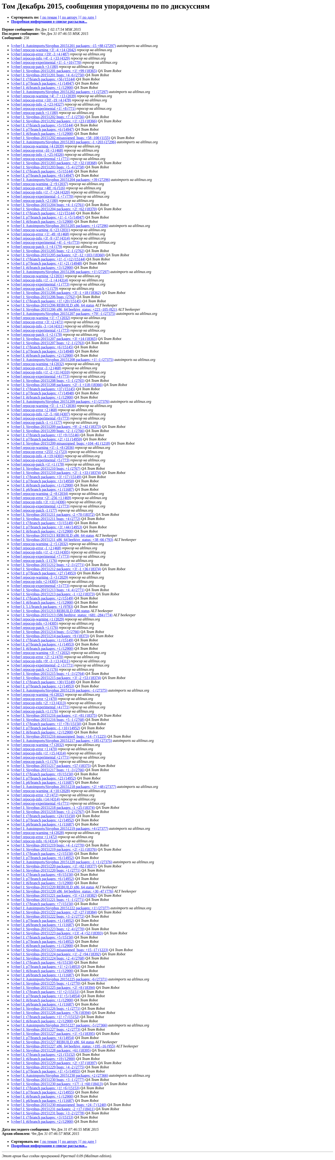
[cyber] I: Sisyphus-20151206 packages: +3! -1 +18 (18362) (56, 293)
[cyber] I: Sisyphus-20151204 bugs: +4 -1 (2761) (47, 205)
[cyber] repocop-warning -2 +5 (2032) (39, 544)
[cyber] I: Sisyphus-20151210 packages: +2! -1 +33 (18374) (56, 473)
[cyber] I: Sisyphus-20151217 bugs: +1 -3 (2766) (47, 770)
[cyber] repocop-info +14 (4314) (35, 799)
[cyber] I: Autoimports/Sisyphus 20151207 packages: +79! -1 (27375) (63, 314)
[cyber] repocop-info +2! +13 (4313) (38, 703)
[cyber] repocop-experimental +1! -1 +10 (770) (46, 62)
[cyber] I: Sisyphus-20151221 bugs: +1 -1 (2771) (47, 900)
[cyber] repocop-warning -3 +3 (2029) (39, 577)
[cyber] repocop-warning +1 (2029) (37, 619)
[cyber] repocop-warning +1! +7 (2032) (40, 318)
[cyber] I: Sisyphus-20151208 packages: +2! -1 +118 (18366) (57, 385)
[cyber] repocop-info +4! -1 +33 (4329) (40, 58)
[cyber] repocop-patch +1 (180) (34, 113)
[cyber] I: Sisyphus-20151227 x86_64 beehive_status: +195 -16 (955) (63, 1046)
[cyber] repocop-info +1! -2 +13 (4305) (40, 552)
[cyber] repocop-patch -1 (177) (34, 510)
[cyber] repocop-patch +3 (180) (34, 67)
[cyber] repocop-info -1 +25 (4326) (37, 155)
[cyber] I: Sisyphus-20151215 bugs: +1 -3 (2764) (47, 674)
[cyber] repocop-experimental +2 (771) (40, 757)
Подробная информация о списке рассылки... (49, 21)
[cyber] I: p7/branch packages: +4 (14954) (42, 1038)
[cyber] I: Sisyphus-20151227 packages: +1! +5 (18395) (53, 1034)
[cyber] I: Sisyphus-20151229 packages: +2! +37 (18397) (54, 1063)
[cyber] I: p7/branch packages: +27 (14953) (43, 573)
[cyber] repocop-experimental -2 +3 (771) (42, 665)
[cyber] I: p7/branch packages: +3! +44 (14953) (46, 527)
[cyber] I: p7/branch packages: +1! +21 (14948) (46, 263)
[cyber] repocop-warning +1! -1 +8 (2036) (42, 448)
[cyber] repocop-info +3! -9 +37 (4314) (40, 238)
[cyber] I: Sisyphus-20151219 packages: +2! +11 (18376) (54, 849)
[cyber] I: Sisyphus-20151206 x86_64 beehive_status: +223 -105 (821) (64, 309)
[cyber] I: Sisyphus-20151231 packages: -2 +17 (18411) (53, 1109)
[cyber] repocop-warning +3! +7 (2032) (40, 653)
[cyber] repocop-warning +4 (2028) (37, 833)
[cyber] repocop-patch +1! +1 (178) (37, 464)
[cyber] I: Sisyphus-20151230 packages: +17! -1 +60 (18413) (57, 1084)
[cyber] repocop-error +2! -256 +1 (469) (41, 498)
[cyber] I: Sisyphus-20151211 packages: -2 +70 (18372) (53, 515)
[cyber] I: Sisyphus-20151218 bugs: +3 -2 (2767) (47, 812)
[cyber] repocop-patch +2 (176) (34, 669)
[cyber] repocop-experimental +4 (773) (40, 376)
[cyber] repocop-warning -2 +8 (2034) (39, 494)
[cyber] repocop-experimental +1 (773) (40, 284)
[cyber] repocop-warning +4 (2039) (37, 146)
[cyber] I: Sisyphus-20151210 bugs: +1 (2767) (45, 468)
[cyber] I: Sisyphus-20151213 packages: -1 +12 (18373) (53, 594)
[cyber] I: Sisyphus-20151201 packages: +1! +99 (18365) (54, 71)
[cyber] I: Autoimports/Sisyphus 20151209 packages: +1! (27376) (60, 401)
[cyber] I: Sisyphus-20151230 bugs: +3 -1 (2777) (47, 1080)
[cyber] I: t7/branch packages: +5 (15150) (42, 937)
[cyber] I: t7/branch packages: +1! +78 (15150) (46, 724)
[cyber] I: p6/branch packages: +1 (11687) (42, 489)
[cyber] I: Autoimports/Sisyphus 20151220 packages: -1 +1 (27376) (61, 862)
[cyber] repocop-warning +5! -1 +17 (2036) (43, 406)
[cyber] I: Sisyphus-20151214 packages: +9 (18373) (50, 636)
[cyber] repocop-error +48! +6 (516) (38, 188)
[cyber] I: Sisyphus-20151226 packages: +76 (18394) (51, 1013)
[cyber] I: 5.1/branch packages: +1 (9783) (42, 607)
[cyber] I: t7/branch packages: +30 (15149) (43, 682)
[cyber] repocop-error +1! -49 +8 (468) (40, 234)
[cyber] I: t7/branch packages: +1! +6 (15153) (45, 1088)
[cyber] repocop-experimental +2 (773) (40, 506)
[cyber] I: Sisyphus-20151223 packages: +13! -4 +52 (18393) (57, 933)
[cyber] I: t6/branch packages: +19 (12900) (43, 1059)
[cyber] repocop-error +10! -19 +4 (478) (41, 100)
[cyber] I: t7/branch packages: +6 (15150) (42, 962)
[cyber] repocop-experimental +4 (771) (40, 707)
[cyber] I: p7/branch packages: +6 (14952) (42, 858)
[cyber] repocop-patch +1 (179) (34, 288)
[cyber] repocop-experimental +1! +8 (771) (43, 108)
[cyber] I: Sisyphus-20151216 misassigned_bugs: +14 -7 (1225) (58, 736)
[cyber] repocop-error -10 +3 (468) (37, 150)
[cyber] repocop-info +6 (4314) (34, 841)
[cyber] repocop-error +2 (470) (34, 699)
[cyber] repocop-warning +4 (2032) (37, 364)
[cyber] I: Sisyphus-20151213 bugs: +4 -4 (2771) (47, 590)
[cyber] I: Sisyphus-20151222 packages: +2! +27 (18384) (54, 912)
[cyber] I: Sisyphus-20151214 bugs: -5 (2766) (45, 632)
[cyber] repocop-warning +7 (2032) (37, 745)
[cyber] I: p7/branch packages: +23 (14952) (43, 778)
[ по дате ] (88, 17)
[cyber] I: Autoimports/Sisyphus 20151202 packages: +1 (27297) (59, 92)
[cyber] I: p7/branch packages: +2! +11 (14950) (46, 439)
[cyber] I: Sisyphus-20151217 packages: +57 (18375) (51, 766)
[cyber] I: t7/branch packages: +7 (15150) (42, 904)
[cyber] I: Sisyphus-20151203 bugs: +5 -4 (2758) (47, 167)
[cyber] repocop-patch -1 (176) (34, 561)
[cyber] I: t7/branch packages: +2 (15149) (42, 598)
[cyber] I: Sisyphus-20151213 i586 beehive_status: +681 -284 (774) (61, 615)
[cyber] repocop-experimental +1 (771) (40, 159)
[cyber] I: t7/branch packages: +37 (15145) (43, 389)
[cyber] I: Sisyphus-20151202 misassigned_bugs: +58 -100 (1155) (60, 138)
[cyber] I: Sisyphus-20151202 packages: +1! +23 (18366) (54, 121)
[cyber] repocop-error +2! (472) (34, 795)
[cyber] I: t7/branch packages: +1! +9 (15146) (45, 435)
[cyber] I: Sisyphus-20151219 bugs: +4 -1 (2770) (47, 845)
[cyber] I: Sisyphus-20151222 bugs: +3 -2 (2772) (47, 916)
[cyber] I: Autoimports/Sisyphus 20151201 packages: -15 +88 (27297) (63, 46)
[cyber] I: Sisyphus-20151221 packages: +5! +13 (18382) (54, 895)
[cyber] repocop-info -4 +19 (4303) (37, 456)
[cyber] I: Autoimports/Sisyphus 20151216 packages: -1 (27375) (59, 690)
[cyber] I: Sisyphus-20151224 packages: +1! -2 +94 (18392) (56, 954)
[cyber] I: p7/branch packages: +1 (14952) (42, 921)
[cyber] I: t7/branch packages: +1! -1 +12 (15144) (48, 259)
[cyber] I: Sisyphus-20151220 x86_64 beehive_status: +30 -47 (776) (62, 891)
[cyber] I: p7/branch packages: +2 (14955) (42, 1092)
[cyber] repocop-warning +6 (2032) (37, 695)
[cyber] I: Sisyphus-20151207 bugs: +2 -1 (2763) (47, 343)
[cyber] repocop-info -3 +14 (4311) (37, 326)
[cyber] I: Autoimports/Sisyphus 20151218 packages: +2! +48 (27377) (63, 787)
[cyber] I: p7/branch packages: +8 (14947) (42, 175)
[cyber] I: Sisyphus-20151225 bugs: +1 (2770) (45, 983)
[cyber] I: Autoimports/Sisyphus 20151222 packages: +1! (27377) (60, 908)
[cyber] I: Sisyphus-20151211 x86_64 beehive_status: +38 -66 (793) (62, 540)
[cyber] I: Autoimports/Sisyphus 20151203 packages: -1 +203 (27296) (63, 142)
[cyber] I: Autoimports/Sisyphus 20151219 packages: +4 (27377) (59, 828)
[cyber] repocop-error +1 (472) (34, 837)
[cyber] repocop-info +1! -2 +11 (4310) (40, 372)
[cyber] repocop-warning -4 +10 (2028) (40, 791)
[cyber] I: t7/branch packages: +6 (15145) (42, 347)
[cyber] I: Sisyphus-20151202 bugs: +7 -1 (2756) (47, 117)
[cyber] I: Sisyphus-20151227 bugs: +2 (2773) (45, 1029)
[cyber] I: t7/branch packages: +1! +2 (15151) (45, 992)
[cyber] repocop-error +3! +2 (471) (37, 322)
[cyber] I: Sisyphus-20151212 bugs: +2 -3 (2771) (47, 565)
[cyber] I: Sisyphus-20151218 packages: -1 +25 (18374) (53, 808)
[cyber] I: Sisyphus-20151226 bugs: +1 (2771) (45, 1008)
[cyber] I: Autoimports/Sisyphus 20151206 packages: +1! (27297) (60, 272)
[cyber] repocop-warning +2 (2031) (37, 276)
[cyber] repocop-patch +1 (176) (34, 628)
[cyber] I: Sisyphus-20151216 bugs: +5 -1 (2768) (47, 720)
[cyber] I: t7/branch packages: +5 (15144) (42, 125)
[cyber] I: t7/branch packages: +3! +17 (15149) (46, 477)
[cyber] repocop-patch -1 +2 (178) (36, 335)
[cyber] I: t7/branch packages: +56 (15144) (43, 79)
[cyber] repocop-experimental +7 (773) (40, 556)
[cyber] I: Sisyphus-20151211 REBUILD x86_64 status (52, 535)
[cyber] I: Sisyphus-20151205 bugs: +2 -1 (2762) (47, 251)
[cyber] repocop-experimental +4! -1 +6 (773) (45, 242)
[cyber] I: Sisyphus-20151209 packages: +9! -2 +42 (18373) (56, 427)
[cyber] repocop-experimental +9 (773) (40, 418)
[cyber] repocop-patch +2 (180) (34, 201)
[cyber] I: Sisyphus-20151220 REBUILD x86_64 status (52, 887)
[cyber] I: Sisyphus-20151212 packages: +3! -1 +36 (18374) (56, 569)
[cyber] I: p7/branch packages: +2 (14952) (42, 820)
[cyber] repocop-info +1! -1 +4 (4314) (39, 280)
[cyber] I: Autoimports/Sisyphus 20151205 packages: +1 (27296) (59, 226)
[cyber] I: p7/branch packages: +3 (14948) (42, 351)
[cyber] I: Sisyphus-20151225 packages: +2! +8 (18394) (53, 988)
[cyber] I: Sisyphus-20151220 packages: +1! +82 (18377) (54, 866)
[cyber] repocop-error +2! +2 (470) (37, 657)
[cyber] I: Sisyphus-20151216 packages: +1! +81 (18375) (54, 715)
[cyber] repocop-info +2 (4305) (34, 581)
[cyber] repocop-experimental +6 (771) (40, 803)
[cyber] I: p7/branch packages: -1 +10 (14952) (45, 728)
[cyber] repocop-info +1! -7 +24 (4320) (40, 192)
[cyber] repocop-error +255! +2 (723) (39, 452)
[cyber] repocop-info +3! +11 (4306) (38, 502)
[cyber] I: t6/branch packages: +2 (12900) (42, 355)
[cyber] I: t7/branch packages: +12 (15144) (43, 213)
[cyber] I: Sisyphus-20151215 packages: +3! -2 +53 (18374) (56, 678)
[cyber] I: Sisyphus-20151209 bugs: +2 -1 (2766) (47, 431)
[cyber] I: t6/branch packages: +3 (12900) (42, 221)
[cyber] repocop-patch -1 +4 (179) (36, 247)
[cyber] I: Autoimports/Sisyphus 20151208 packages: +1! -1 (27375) (62, 360)
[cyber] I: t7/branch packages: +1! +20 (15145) (46, 301)
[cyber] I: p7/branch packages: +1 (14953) (42, 644)
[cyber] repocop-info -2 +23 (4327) (37, 104)
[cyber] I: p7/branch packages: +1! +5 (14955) (45, 1071)
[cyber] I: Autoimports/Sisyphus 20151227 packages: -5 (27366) (59, 1025)
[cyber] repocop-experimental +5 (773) (40, 460)
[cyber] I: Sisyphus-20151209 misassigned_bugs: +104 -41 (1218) (60, 443)
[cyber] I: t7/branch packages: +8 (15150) (42, 875)
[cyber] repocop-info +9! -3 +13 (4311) (40, 661)
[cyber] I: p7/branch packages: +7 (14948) (42, 393)
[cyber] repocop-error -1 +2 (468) (36, 548)
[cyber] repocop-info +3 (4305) (34, 623)
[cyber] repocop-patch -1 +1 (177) (36, 422)
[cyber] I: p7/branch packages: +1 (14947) (42, 83)
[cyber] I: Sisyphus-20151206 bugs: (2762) (43, 297)
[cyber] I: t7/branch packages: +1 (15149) (42, 640)
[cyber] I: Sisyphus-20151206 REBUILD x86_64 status (52, 305)
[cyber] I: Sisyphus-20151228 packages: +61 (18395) (51, 1050)
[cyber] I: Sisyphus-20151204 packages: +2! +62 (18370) (54, 209)
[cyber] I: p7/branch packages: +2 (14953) (42, 686)
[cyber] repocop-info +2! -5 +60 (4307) (40, 414)
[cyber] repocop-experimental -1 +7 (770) (42, 196)
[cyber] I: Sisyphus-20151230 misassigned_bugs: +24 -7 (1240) (58, 1105)
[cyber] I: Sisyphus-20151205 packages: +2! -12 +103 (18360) (58, 255)
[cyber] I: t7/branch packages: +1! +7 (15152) (45, 1017)
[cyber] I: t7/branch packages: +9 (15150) (42, 774)
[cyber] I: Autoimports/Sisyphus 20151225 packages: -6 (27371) (59, 979)
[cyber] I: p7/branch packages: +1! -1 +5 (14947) (47, 217)
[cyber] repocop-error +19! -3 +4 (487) (40, 54)
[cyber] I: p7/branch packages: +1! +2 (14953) (45, 967)
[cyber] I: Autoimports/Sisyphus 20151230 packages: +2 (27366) (59, 1075)
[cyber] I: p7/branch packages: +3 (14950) (42, 481)
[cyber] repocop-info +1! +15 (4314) (38, 753)
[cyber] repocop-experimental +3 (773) (40, 586)
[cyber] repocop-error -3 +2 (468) (36, 368)
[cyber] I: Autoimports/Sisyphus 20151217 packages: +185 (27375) (61, 741)
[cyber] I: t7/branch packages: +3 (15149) (42, 523)
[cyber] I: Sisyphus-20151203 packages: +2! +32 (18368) (54, 163)
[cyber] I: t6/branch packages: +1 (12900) (42, 88)
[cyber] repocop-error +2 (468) (34, 410)
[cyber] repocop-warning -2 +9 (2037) (39, 184)
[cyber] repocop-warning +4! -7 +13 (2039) (43, 96)
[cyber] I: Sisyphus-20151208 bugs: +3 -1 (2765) (47, 381)
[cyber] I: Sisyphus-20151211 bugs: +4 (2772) (45, 519)
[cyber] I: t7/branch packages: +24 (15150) (43, 816)
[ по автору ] (69, 17)
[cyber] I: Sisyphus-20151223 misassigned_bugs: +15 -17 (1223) (59, 950)
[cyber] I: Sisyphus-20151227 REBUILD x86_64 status (52, 1042)
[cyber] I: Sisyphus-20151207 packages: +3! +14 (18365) (54, 339)
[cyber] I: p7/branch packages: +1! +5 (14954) (45, 996)
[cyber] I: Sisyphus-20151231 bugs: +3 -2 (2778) (47, 1113)
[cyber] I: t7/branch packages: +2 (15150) (42, 854)
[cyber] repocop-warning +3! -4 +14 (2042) (43, 50)
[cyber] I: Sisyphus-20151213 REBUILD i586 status (50, 611)
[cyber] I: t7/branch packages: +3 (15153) (42, 1117)
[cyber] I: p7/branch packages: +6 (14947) (42, 129)
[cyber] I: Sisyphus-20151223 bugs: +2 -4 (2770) (47, 929)
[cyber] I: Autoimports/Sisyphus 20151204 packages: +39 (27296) (60, 180)
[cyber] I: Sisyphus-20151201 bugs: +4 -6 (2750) (47, 75)
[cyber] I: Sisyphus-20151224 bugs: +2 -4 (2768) (47, 958)
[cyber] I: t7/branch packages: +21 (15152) (43, 1055)
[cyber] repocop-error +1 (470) (34, 749)
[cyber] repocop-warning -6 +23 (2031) (40, 230)
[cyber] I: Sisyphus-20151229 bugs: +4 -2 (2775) (47, 1067)
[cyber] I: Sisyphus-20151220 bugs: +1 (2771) (45, 870)
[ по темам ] (49, 17)
